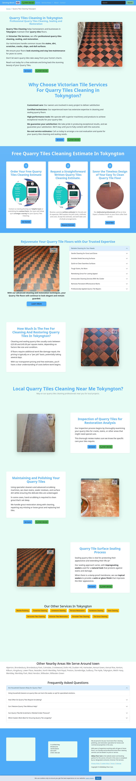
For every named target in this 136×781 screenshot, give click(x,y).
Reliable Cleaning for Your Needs (83, 248)
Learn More (36, 303)
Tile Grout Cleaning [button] (100, 616)
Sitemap (118, 763)
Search (130, 3)
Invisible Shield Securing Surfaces (83, 258)
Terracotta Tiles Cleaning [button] (36, 616)
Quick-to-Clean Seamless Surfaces (83, 263)
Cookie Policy (105, 763)
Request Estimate (68, 225)
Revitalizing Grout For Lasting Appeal (84, 274)
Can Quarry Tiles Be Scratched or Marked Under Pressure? (29, 713)
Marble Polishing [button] (23, 611)
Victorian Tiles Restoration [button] (58, 616)
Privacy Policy (95, 763)
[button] (28, 2)
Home (38, 3)
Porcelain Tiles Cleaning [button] (80, 616)
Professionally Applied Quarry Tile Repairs (86, 289)
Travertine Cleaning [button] (40, 611)
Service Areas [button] (47, 3)
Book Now (110, 223)
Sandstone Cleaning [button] (96, 611)
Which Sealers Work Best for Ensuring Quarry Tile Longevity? (30, 718)
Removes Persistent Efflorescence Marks (85, 284)
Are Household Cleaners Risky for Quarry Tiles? (25, 688)
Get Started (26, 222)
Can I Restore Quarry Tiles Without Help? (22, 706)
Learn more (90, 778)
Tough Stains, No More (79, 269)
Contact (63, 3)
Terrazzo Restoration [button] (77, 611)
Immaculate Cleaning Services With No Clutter (87, 279)
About (56, 3)
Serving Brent (8, 2)
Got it (98, 778)
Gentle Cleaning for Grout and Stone (84, 253)
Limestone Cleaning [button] (58, 611)
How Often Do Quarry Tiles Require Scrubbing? (25, 700)
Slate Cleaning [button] (113, 611)
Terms (113, 763)
